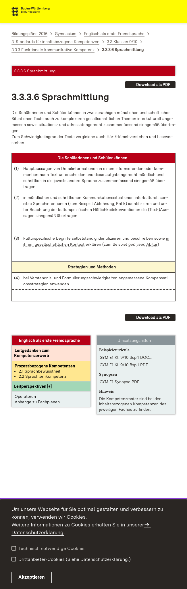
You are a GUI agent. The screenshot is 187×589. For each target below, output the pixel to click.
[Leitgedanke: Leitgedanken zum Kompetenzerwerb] (32, 353)
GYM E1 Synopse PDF (119, 381)
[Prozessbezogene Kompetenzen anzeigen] (45, 366)
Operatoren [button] (25, 396)
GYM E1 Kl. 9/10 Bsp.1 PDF (124, 365)
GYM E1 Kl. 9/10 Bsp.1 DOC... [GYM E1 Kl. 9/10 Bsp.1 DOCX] (126, 357)
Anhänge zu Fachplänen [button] (37, 402)
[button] (33, 386)
